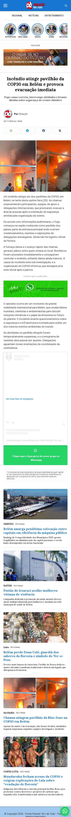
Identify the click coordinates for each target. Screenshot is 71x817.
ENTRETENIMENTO (54, 15)
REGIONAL (17, 15)
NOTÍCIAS (34, 15)
